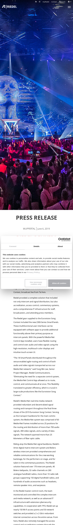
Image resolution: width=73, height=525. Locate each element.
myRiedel (46, 2)
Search (62, 2)
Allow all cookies (59, 283)
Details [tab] (36, 246)
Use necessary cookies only (36, 283)
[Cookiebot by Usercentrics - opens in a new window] (60, 239)
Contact (54, 2)
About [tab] (60, 246)
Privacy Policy (33, 272)
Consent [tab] (12, 246)
